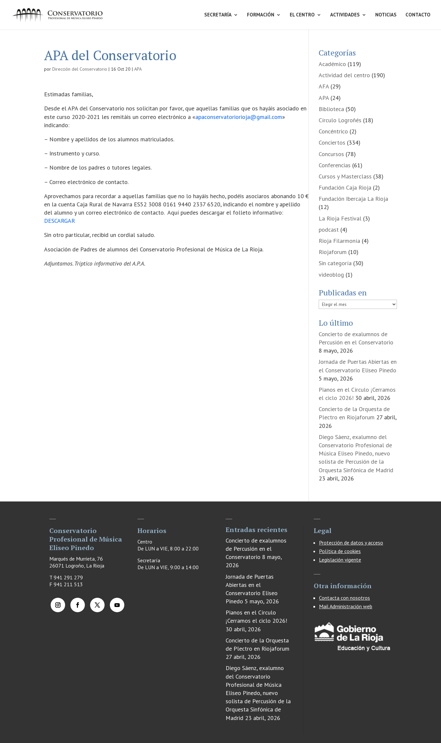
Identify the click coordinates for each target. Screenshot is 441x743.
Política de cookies (340, 551)
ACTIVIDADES (345, 15)
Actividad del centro (344, 75)
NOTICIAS (386, 15)
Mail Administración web (345, 606)
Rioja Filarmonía (339, 240)
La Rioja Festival (340, 218)
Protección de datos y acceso (351, 542)
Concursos (331, 154)
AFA (324, 86)
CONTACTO (417, 15)
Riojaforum (333, 252)
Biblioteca (331, 109)
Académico (332, 64)
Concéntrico (333, 131)
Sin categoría (335, 263)
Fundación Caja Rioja (345, 187)
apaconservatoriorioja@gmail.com (238, 117)
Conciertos (332, 142)
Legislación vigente (340, 559)
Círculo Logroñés (340, 120)
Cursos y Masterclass (345, 176)
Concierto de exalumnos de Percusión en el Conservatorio (256, 549)
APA (138, 69)
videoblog (331, 274)
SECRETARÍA (218, 15)
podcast (329, 229)
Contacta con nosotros (344, 597)
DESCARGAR (59, 220)
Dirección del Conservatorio (79, 69)
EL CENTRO (302, 15)
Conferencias (335, 165)
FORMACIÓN (260, 15)
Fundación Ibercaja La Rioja (353, 198)
